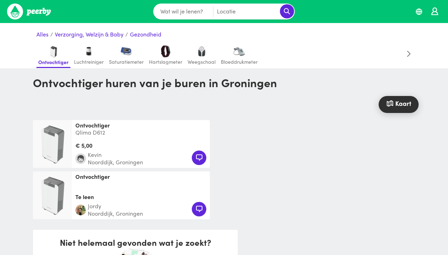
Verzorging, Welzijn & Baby (89, 34)
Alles (42, 34)
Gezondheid (145, 34)
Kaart (398, 103)
